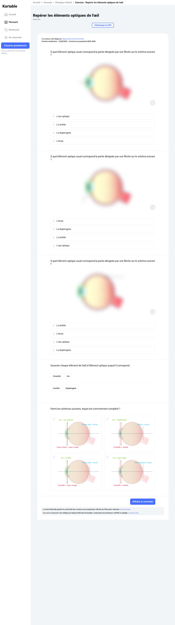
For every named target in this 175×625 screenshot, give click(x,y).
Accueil (10, 14)
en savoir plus (125, 509)
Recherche (11, 30)
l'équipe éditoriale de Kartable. (73, 39)
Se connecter (13, 37)
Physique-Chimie (63, 2)
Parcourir (11, 22)
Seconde (47, 2)
